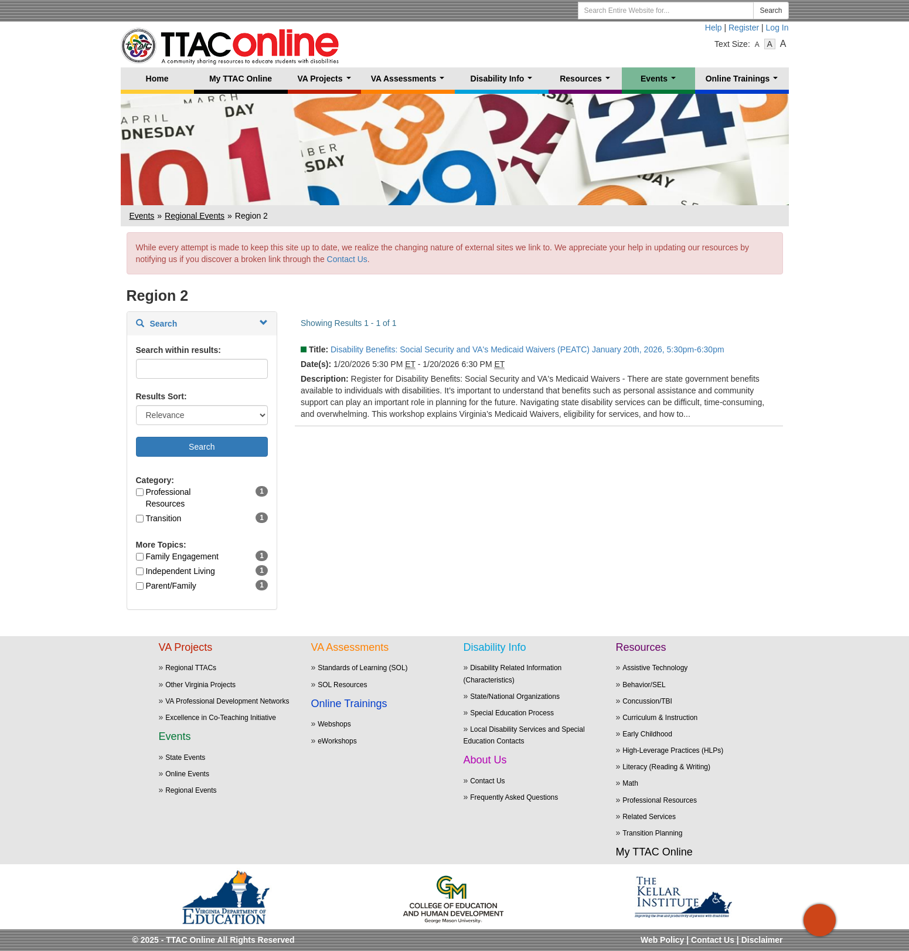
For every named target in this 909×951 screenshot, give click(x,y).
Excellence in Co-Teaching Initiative (220, 718)
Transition (163, 518)
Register (743, 27)
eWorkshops (337, 741)
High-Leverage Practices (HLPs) (672, 750)
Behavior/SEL (643, 685)
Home (157, 78)
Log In (777, 27)
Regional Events (194, 215)
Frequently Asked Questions (514, 797)
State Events (185, 757)
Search (771, 10)
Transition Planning (652, 833)
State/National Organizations (515, 696)
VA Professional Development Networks (227, 701)
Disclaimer (762, 940)
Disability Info (504, 82)
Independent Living (180, 571)
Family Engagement (182, 556)
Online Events (187, 774)
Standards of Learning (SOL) (362, 668)
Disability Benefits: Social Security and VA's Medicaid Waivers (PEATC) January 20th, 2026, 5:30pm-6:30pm (527, 349)
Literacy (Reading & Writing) (666, 767)
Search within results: (178, 350)
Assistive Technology (654, 668)
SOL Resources (342, 685)
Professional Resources (167, 497)
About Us (485, 760)
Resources (587, 82)
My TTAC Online (240, 78)
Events (660, 82)
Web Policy (662, 940)
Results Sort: (161, 396)
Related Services (649, 817)
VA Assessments (410, 82)
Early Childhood (647, 734)
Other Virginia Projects (200, 685)
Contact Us (347, 259)
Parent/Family (170, 585)
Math (630, 783)
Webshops (334, 724)
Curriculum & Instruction (659, 718)
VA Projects (326, 82)
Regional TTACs (190, 668)
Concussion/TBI (647, 701)
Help (713, 27)
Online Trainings (744, 82)
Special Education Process (512, 713)
